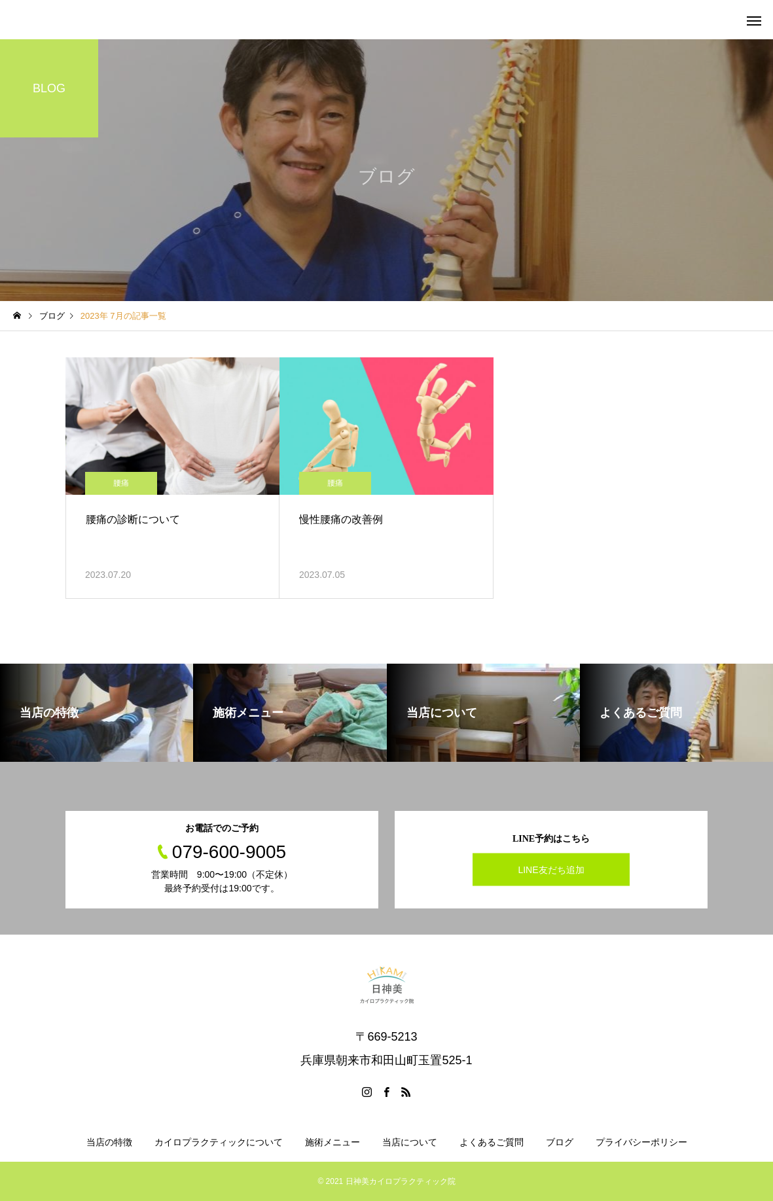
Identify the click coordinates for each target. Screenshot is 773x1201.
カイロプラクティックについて (218, 1142)
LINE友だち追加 (551, 869)
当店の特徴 (109, 1142)
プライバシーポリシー (641, 1142)
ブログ (559, 1142)
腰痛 (121, 483)
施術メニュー (332, 1142)
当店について (409, 1142)
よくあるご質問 (491, 1142)
